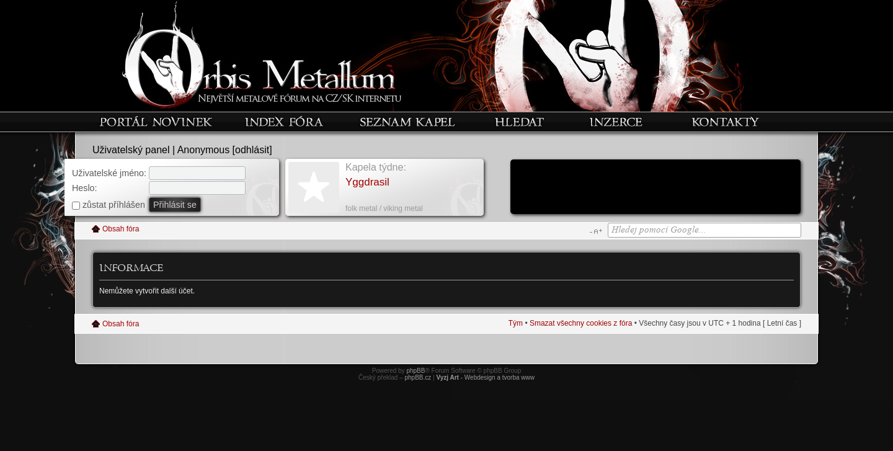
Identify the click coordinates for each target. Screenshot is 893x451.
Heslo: (84, 188)
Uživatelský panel (131, 150)
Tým (516, 323)
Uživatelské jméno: (109, 173)
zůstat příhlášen (108, 205)
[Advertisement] (655, 188)
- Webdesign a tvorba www (485, 377)
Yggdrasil (367, 182)
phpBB (415, 370)
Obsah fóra (120, 229)
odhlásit (252, 150)
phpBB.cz (417, 377)
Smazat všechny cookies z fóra (581, 323)
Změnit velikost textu (596, 231)
